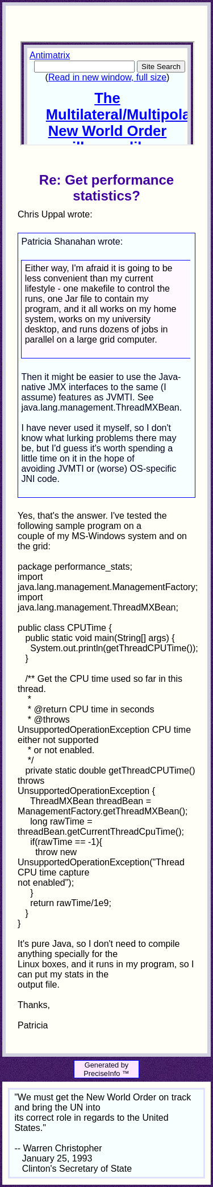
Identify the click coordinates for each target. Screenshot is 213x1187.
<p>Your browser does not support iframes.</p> (107, 93)
